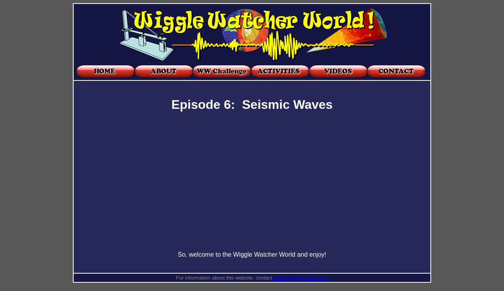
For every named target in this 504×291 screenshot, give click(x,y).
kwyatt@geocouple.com (301, 278)
